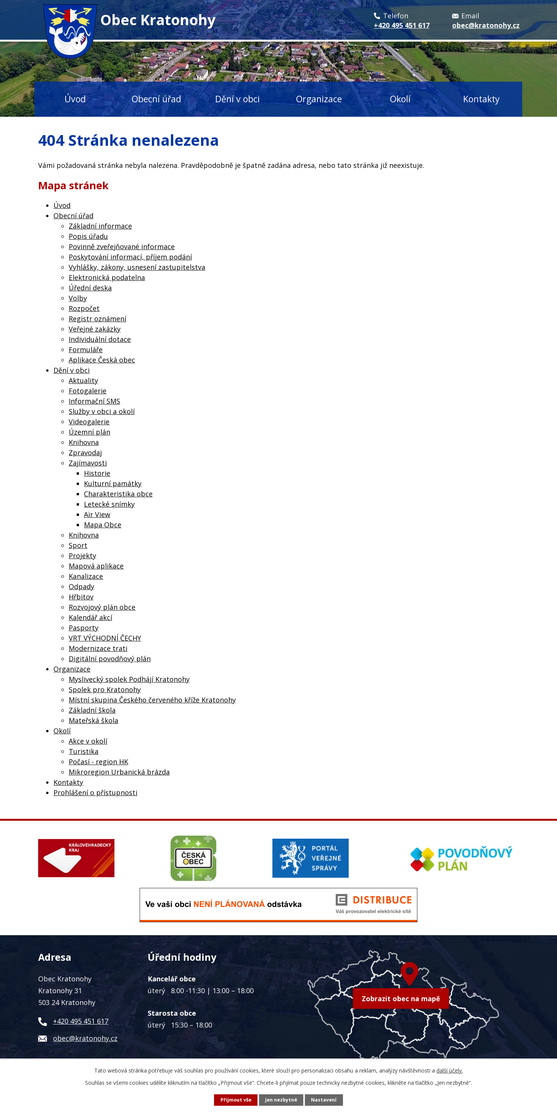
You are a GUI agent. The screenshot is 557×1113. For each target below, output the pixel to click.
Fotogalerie (87, 390)
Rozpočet (84, 308)
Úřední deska (90, 287)
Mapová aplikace (96, 565)
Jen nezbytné (281, 1100)
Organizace (319, 99)
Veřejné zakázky (95, 328)
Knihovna (84, 442)
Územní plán (89, 432)
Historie (97, 473)
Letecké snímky (109, 504)
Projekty (82, 555)
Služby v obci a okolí (102, 411)
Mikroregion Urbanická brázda (119, 771)
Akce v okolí (88, 741)
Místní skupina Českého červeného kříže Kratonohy (152, 699)
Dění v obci (237, 99)
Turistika (83, 751)
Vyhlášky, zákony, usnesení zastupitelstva (137, 267)
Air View (97, 514)
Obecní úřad (156, 99)
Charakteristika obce (118, 493)
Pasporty (83, 627)
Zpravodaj (85, 452)
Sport (78, 545)
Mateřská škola (93, 720)
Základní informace (100, 225)
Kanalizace (86, 576)
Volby (78, 298)
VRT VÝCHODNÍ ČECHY (105, 638)
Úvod (75, 99)
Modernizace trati (98, 648)
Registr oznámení (97, 318)
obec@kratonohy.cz (85, 1038)
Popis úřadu (88, 236)
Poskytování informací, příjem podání (130, 256)
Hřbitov (81, 596)
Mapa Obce (102, 524)
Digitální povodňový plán (110, 658)
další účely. (449, 1070)
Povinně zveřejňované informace (122, 246)
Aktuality (83, 380)
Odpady (81, 586)
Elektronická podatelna (107, 277)
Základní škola (92, 710)
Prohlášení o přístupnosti (95, 792)
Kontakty (481, 99)
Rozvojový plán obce (102, 607)
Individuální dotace (100, 339)
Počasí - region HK (98, 761)
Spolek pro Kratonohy (105, 689)
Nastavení (323, 1100)
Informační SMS (94, 401)
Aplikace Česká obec (102, 359)
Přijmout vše (236, 1100)
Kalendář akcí (90, 617)
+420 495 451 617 (80, 1021)
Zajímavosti (88, 462)
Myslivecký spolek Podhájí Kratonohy (129, 679)
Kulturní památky (113, 483)
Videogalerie (89, 421)
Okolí (400, 99)
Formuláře (86, 349)
